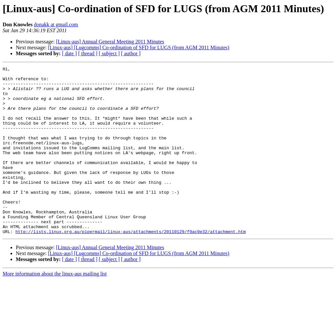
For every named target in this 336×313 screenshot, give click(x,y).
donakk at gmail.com (56, 24)
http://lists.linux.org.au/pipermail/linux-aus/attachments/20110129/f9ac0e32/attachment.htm (130, 265)
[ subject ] (109, 53)
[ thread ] (87, 53)
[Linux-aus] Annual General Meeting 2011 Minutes (110, 41)
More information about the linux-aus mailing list (55, 307)
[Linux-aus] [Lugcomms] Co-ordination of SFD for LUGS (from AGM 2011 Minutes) (138, 47)
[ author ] (131, 53)
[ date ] (69, 53)
